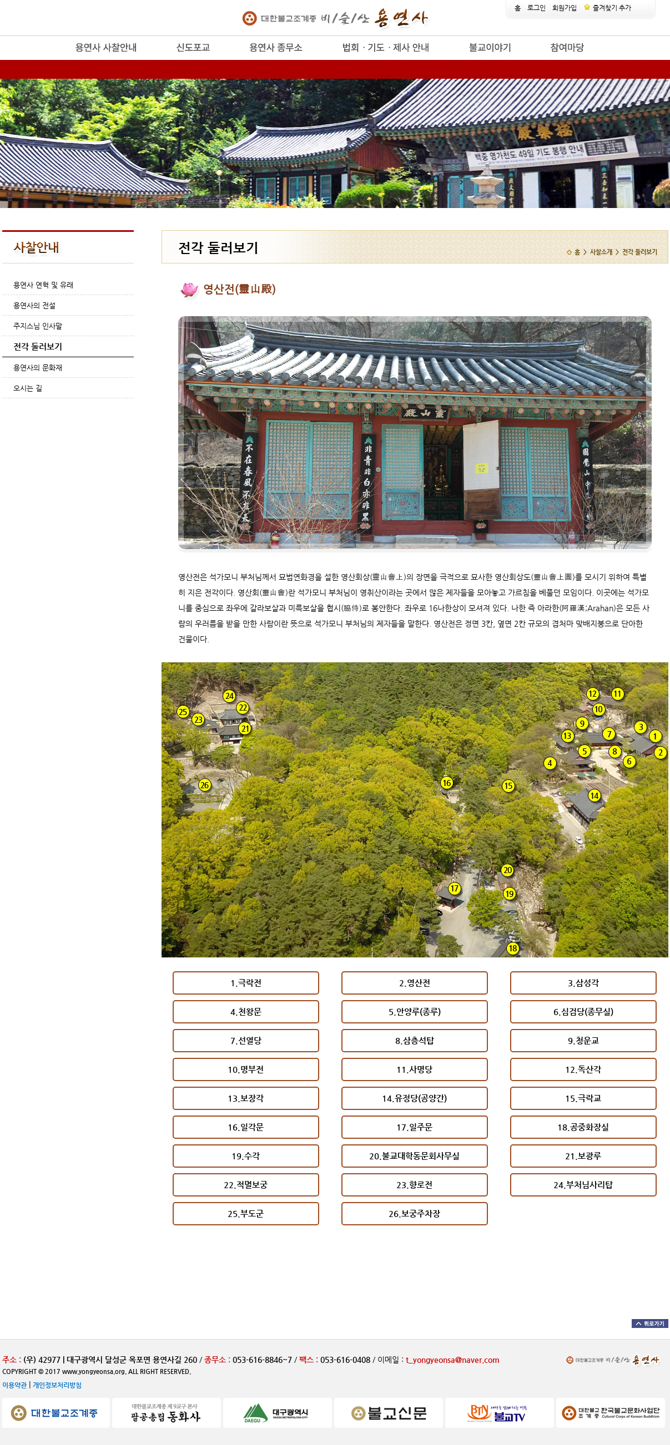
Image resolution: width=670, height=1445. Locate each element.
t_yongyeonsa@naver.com (453, 1359)
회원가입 (564, 8)
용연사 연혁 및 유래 (43, 285)
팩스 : (309, 1359)
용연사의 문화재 (37, 367)
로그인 (536, 8)
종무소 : (218, 1359)
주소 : (11, 1359)
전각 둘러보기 (37, 346)
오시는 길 (27, 388)
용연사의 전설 (34, 305)
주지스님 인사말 (37, 326)
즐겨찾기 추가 (607, 8)
